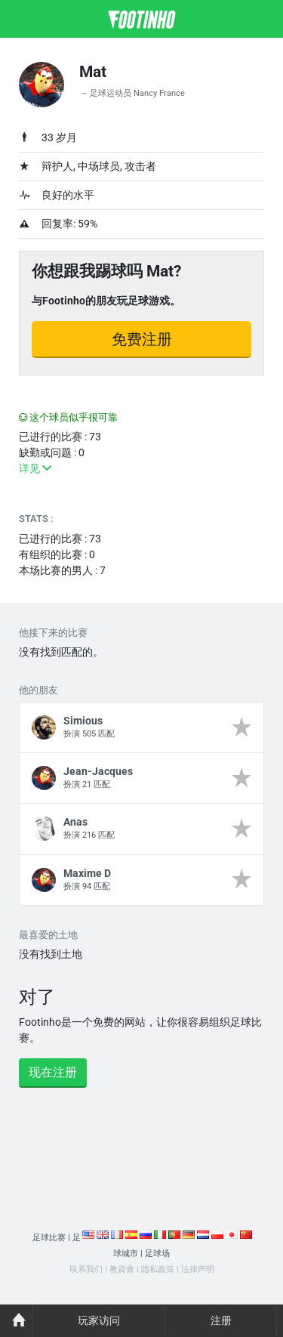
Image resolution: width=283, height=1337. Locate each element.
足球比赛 (49, 1238)
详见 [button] (35, 468)
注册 (221, 1320)
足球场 (157, 1253)
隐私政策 (157, 1269)
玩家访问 (99, 1320)
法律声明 (197, 1269)
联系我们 (86, 1269)
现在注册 (53, 1072)
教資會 (121, 1269)
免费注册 (142, 339)
